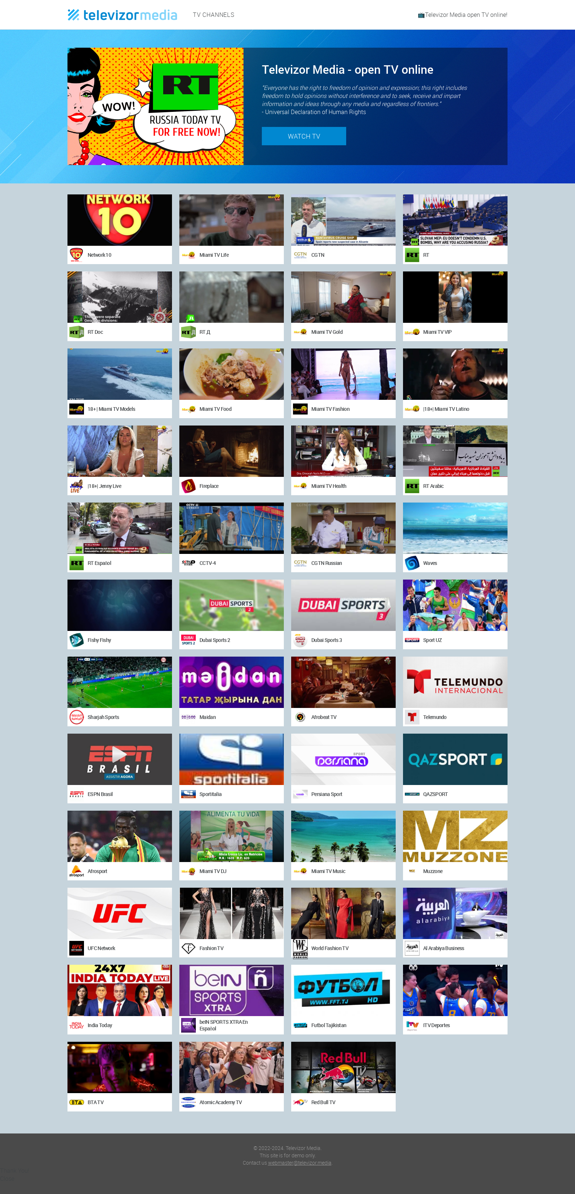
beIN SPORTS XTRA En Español (223, 1025)
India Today (100, 1025)
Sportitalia (210, 793)
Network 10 (99, 254)
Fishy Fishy (99, 639)
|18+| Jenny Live (104, 485)
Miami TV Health (329, 485)
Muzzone (432, 871)
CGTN (317, 254)
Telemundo (435, 716)
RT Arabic (433, 485)
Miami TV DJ (212, 871)
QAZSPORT (435, 793)
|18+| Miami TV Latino (446, 408)
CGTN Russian (326, 562)
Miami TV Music (328, 871)
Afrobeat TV (323, 716)
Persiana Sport (326, 793)
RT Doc (95, 331)
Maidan (207, 716)
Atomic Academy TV (220, 1102)
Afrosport (97, 871)
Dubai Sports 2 (214, 639)
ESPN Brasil (100, 793)
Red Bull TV (323, 1102)
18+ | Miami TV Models (111, 408)
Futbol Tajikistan (328, 1025)
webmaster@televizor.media (300, 1162)
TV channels (214, 15)
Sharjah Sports (103, 716)
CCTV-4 (207, 562)
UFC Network (101, 948)
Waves (430, 562)
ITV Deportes (436, 1025)
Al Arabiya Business (443, 948)
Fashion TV (211, 948)
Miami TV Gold (327, 331)
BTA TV (95, 1102)
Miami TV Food (215, 408)
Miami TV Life (213, 254)
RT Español (99, 562)
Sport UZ (432, 639)
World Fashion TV (329, 948)
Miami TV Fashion (330, 408)
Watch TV (304, 136)
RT (426, 254)
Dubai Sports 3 (326, 639)
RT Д (204, 331)
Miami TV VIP (437, 331)
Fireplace (209, 485)
